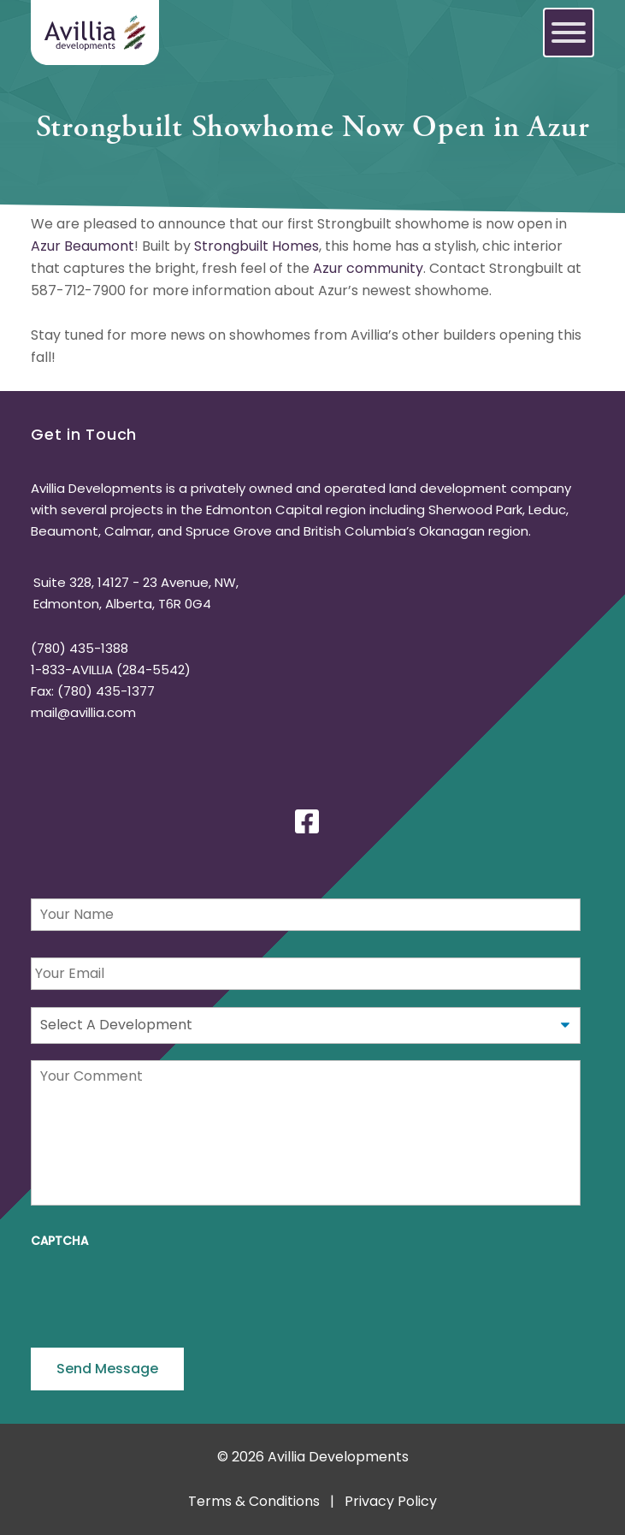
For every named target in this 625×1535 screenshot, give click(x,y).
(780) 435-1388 (79, 648)
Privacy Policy (391, 1501)
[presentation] (161, 1292)
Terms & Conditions (254, 1501)
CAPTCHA (59, 1241)
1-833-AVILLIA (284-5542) (111, 670)
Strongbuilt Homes (256, 246)
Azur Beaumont (82, 246)
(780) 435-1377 (106, 691)
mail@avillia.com (83, 712)
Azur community (368, 268)
